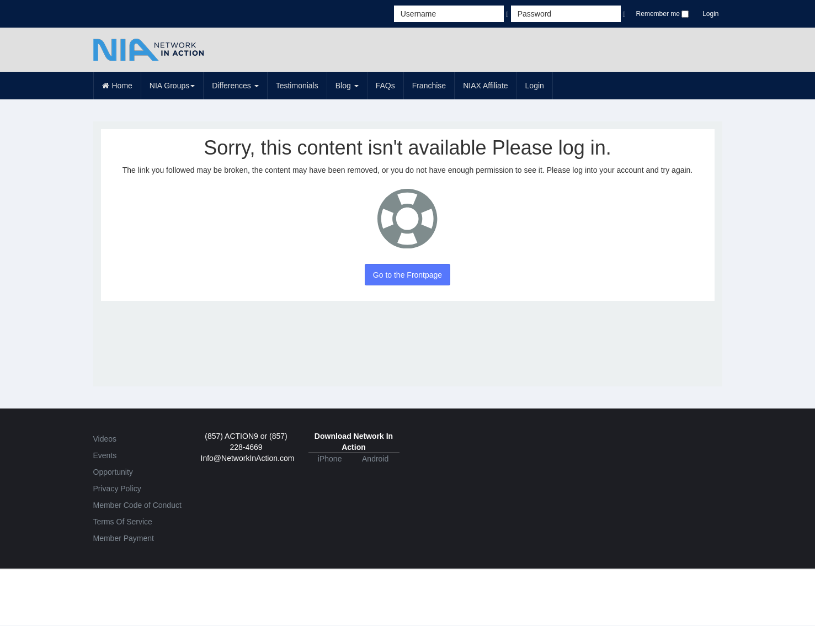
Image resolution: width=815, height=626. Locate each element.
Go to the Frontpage (407, 274)
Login (710, 14)
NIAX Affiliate (485, 85)
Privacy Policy (117, 488)
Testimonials (297, 85)
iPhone (330, 458)
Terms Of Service (122, 521)
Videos (105, 438)
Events (105, 455)
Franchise (429, 85)
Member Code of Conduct (137, 505)
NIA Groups (172, 85)
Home (117, 85)
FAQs (385, 85)
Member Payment (123, 538)
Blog (347, 85)
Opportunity (113, 472)
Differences (235, 85)
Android (375, 458)
